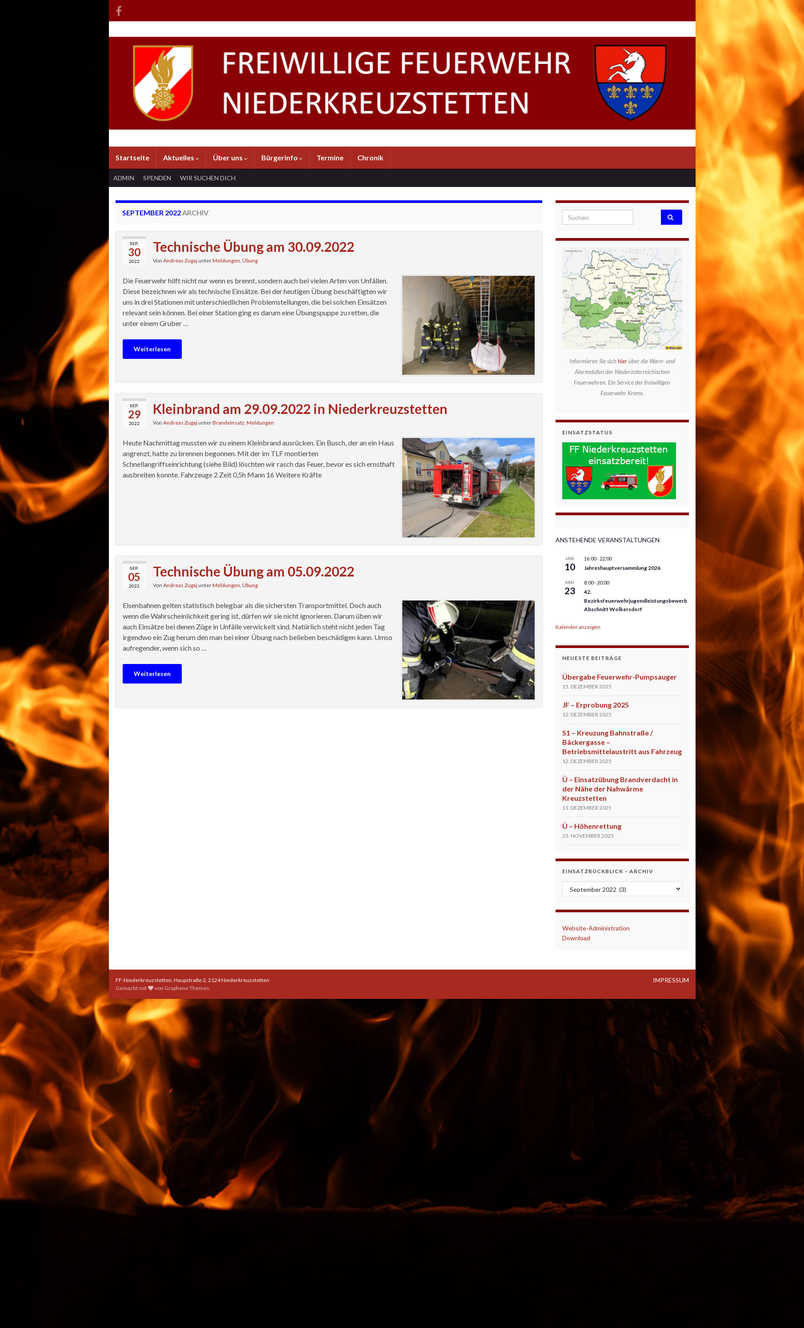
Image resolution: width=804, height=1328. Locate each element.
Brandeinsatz (228, 422)
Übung (250, 260)
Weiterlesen (152, 349)
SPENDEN (157, 178)
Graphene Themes (186, 988)
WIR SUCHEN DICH (208, 178)
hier (623, 361)
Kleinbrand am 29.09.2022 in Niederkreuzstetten (300, 409)
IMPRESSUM (671, 980)
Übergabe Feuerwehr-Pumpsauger (619, 676)
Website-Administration (596, 928)
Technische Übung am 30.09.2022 (253, 246)
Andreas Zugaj (180, 260)
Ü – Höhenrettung (591, 826)
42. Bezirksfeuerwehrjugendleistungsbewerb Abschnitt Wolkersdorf (635, 600)
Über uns (230, 157)
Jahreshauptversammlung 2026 (622, 568)
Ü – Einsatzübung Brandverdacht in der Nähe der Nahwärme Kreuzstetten (620, 788)
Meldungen (226, 260)
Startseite (132, 157)
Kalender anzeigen (578, 627)
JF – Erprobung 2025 (595, 704)
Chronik (370, 157)
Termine (330, 157)
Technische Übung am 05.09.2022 (253, 571)
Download (576, 938)
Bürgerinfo (282, 157)
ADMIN (123, 178)
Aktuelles (181, 157)
